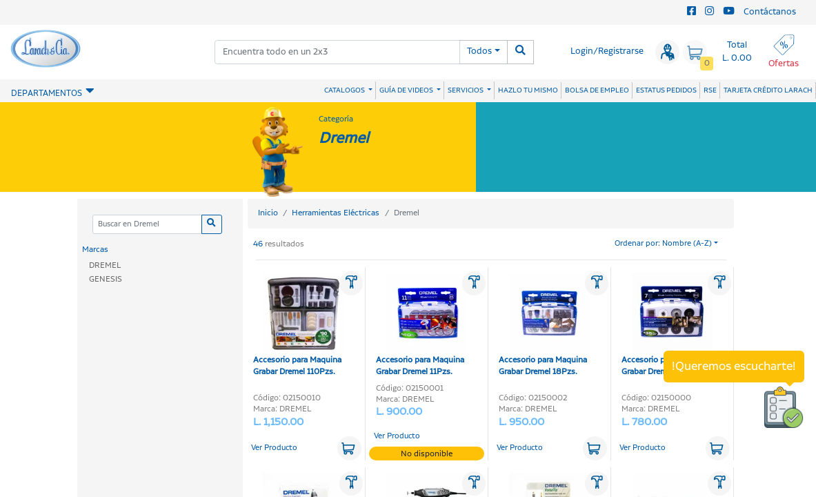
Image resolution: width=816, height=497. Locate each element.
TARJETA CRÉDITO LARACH (768, 90)
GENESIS (105, 279)
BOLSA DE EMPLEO (597, 90)
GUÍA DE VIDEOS (407, 90)
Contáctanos (770, 12)
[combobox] (337, 52)
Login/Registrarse (607, 51)
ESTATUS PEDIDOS (666, 90)
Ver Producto (274, 448)
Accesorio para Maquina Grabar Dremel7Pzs (667, 325)
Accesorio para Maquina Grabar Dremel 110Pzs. (298, 325)
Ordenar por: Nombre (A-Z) (663, 243)
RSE (710, 90)
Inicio (268, 213)
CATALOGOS (345, 90)
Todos (479, 51)
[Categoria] (147, 225)
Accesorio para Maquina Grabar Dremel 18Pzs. (544, 325)
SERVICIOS (466, 90)
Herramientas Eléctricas (335, 213)
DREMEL (105, 265)
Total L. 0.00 (737, 52)
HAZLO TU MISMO (528, 90)
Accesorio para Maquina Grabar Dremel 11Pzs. (421, 325)
